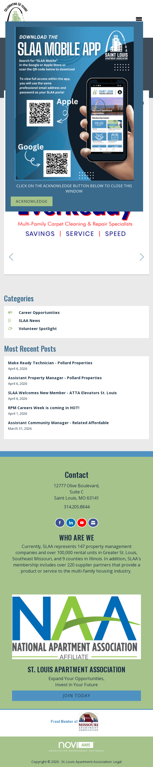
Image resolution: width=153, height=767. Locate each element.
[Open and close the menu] (88, 19)
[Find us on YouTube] (82, 522)
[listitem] (76, 365)
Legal (117, 762)
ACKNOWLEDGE (31, 201)
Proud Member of (75, 721)
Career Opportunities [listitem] (34, 312)
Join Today (76, 696)
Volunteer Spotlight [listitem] (32, 328)
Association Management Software (76, 747)
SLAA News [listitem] (24, 320)
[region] (142, 256)
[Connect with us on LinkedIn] (71, 522)
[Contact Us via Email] (93, 522)
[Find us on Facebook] (60, 522)
